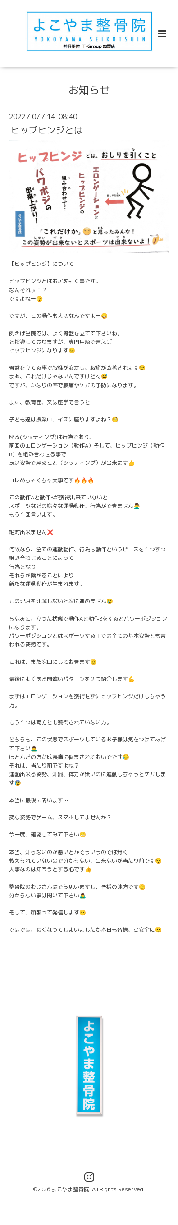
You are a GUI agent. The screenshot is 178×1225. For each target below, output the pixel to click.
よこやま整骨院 (70, 1189)
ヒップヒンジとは (47, 129)
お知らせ (89, 90)
